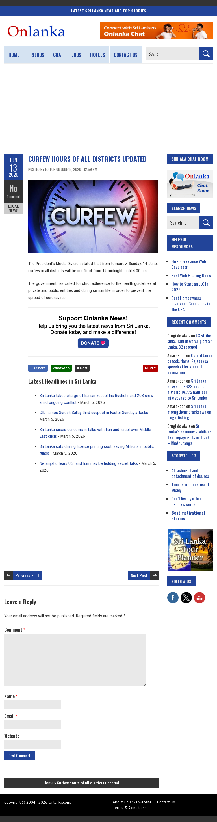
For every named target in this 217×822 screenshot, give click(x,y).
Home (13, 54)
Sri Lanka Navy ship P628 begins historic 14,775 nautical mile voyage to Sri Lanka (187, 389)
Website (11, 735)
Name (10, 696)
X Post (82, 368)
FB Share (38, 368)
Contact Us (166, 801)
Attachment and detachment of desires (190, 473)
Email (10, 716)
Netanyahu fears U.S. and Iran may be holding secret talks (89, 463)
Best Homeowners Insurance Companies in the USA (191, 303)
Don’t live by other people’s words (186, 501)
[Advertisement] (108, 108)
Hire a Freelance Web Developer (189, 264)
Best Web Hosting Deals (191, 275)
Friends (36, 54)
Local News (13, 208)
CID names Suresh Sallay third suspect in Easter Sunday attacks (94, 412)
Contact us (126, 54)
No (13, 188)
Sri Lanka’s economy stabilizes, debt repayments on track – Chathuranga (189, 434)
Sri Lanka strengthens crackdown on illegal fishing (189, 411)
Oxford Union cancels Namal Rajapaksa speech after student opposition (189, 363)
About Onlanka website (132, 801)
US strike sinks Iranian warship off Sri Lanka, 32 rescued (190, 341)
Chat (58, 54)
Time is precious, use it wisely (190, 487)
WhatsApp (61, 368)
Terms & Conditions (129, 807)
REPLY (150, 368)
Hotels (97, 54)
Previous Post (27, 575)
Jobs (76, 54)
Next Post (139, 575)
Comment (13, 196)
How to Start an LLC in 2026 (190, 286)
